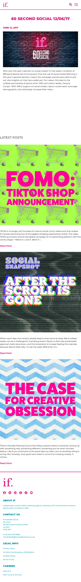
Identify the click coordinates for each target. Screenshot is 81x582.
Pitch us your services (12, 575)
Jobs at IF (7, 571)
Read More (6, 246)
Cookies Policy (9, 556)
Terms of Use (8, 560)
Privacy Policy (9, 548)
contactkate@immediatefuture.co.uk (19, 537)
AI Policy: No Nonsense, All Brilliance (18, 552)
